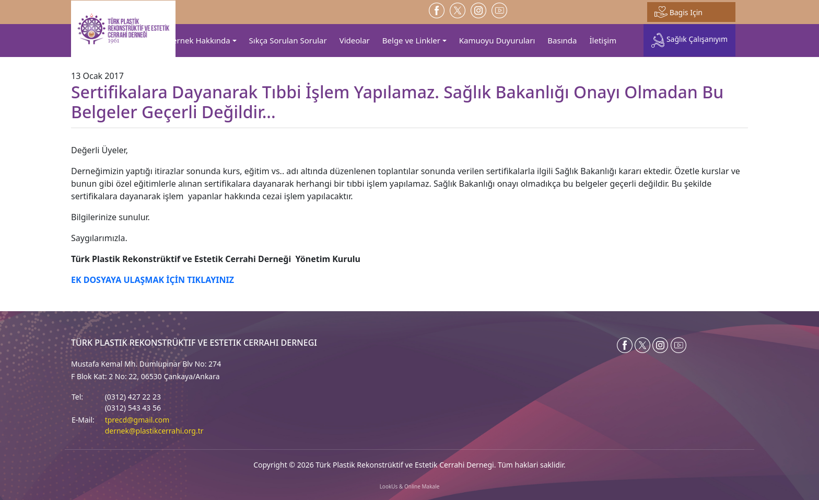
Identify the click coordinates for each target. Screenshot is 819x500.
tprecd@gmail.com (137, 420)
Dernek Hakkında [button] (198, 40)
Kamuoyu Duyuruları (497, 40)
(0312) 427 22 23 (133, 397)
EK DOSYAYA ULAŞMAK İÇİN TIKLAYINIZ (152, 280)
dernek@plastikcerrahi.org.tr (154, 431)
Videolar (355, 40)
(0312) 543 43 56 (133, 408)
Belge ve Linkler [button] (411, 40)
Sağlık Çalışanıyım (689, 40)
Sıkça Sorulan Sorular (288, 40)
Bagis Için (678, 12)
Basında (562, 40)
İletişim (602, 40)
